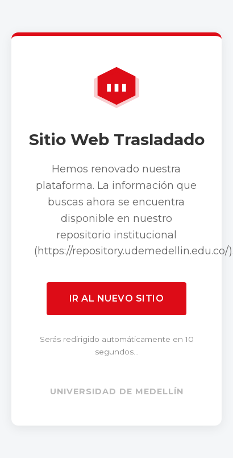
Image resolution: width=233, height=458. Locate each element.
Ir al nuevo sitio (116, 298)
